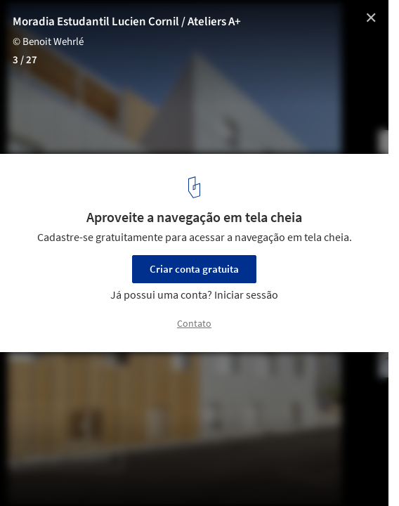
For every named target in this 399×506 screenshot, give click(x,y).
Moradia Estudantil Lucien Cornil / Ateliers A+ (127, 21)
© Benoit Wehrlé (48, 41)
